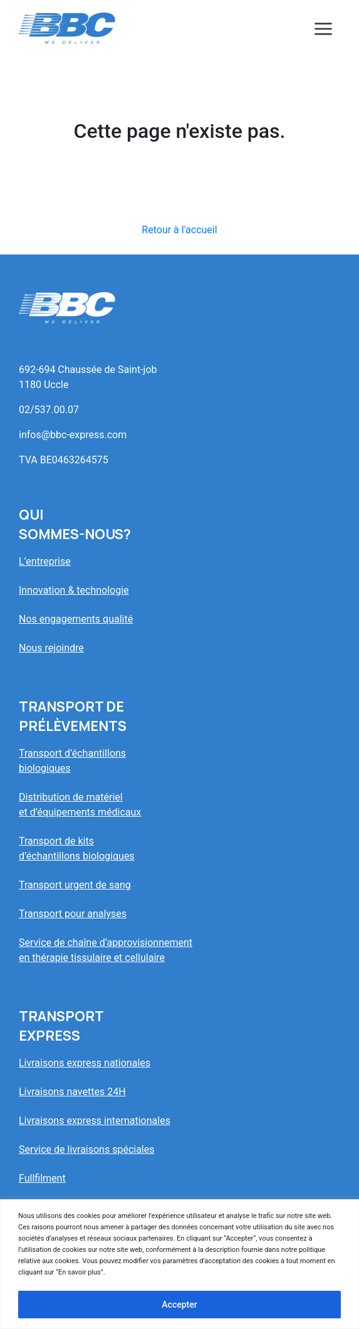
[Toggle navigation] (323, 28)
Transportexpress (61, 1026)
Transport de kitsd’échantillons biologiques (77, 848)
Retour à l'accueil (179, 230)
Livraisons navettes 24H (72, 1092)
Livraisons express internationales (94, 1121)
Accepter (179, 1305)
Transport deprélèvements (73, 716)
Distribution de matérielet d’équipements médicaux (80, 804)
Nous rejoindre (51, 648)
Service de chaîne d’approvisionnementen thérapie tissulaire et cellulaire (105, 950)
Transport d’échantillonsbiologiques (72, 760)
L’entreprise (45, 561)
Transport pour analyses (73, 914)
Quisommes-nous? (75, 524)
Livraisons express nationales (84, 1063)
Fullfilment (42, 1178)
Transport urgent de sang (75, 885)
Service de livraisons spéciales (87, 1149)
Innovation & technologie (74, 590)
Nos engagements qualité (76, 619)
